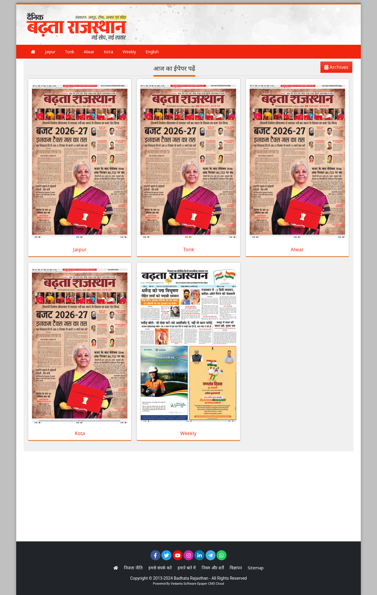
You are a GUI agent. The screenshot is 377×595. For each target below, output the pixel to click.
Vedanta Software (183, 584)
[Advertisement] (242, 19)
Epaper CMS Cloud (210, 584)
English (152, 51)
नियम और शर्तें (213, 568)
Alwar (89, 51)
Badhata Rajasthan (191, 578)
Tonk (69, 51)
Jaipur (50, 51)
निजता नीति (133, 568)
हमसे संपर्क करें (160, 568)
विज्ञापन (236, 568)
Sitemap (256, 568)
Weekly (129, 51)
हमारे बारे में (187, 568)
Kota (108, 51)
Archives (334, 68)
